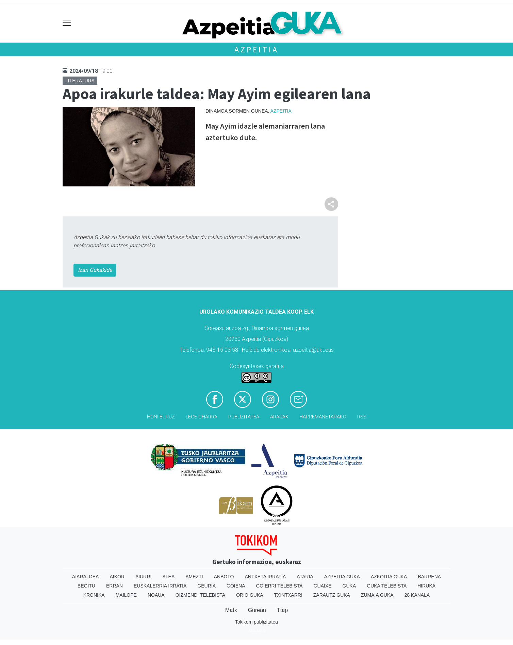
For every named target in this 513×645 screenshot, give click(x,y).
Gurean (257, 610)
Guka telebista (387, 586)
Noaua (156, 595)
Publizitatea (243, 417)
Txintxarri (288, 595)
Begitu (86, 586)
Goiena (236, 586)
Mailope (126, 595)
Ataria (305, 576)
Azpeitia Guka (342, 576)
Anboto (224, 576)
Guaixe (323, 586)
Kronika (94, 595)
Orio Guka (249, 595)
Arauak (279, 417)
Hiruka (426, 586)
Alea (168, 576)
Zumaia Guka (377, 595)
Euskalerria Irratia (160, 586)
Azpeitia (256, 49)
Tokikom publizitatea (256, 622)
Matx (231, 610)
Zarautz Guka (331, 595)
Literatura (80, 80)
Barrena (429, 576)
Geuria (206, 586)
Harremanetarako (322, 417)
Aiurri (143, 576)
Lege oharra (201, 417)
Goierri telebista (279, 586)
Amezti (194, 576)
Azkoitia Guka (389, 576)
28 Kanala (417, 595)
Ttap (282, 610)
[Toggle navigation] (67, 23)
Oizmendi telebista (201, 595)
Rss (361, 417)
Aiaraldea (85, 576)
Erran (114, 586)
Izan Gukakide (95, 270)
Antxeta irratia (265, 576)
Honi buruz (161, 417)
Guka (349, 586)
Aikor (117, 576)
